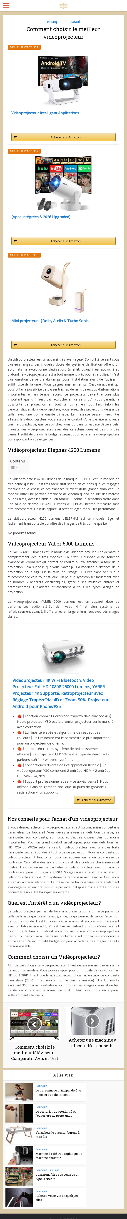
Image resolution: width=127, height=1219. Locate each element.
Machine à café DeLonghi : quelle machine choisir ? (58, 1156)
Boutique (53, 22)
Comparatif (71, 22)
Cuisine (55, 1170)
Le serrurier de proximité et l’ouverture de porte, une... (55, 1113)
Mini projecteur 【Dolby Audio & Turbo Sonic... (50, 321)
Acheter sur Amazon (66, 137)
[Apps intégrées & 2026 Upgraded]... (41, 217)
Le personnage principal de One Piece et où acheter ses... (58, 1092)
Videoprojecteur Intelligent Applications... (46, 113)
